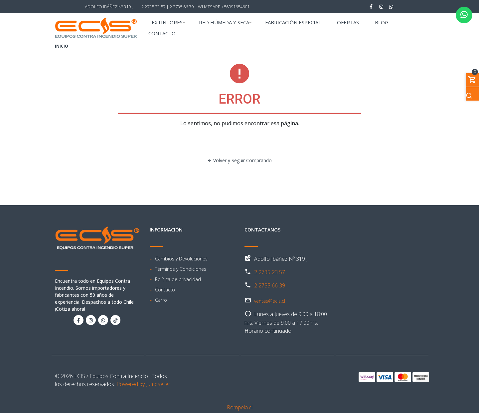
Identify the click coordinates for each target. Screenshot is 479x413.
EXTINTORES (167, 23)
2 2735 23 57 (269, 272)
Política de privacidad (178, 279)
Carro (161, 300)
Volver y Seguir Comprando (239, 160)
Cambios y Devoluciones (181, 258)
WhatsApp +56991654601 (223, 7)
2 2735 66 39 (182, 7)
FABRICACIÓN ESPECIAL (293, 23)
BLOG (382, 23)
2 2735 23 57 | (155, 7)
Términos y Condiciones (180, 269)
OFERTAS (348, 23)
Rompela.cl (239, 407)
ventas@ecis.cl (269, 301)
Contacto (165, 289)
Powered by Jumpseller (143, 384)
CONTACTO (162, 34)
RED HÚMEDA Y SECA (224, 23)
